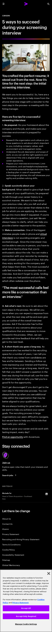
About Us (6, 518)
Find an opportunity (12, 436)
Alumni (5, 528)
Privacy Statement (10, 534)
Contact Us (7, 523)
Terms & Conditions (11, 544)
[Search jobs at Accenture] (9, 475)
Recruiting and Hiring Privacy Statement (20, 539)
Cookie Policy (8, 549)
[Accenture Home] (26, 4)
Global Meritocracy (11, 565)
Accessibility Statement (13, 554)
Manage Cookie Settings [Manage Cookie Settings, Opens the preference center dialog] (26, 624)
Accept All (26, 608)
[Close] (49, 573)
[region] (26, 601)
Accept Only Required (26, 616)
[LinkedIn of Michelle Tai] (46, 494)
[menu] (3, 4)
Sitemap (6, 559)
